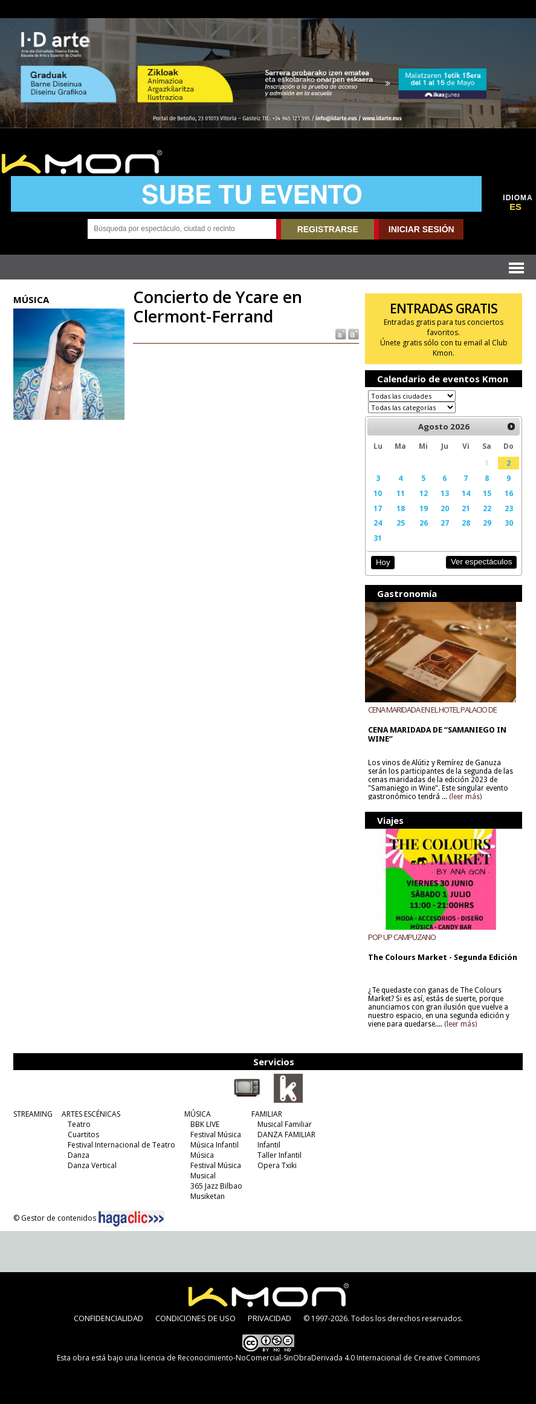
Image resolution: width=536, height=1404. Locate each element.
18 (400, 508)
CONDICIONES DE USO (195, 1318)
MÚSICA (197, 1114)
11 (400, 493)
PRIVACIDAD (269, 1318)
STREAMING (33, 1114)
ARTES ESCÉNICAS (91, 1114)
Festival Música (215, 1134)
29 (487, 522)
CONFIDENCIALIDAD (108, 1318)
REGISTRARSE (327, 229)
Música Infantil (214, 1145)
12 (423, 493)
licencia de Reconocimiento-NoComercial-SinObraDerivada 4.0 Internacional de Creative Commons (310, 1358)
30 (509, 522)
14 (466, 493)
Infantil (268, 1145)
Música (202, 1155)
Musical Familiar (284, 1124)
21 (466, 508)
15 (487, 493)
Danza (78, 1155)
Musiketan (207, 1196)
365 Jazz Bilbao (216, 1186)
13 (445, 493)
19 (423, 508)
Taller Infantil (279, 1155)
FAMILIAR (266, 1114)
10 (377, 493)
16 (509, 493)
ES (515, 207)
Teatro (79, 1124)
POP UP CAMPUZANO (402, 937)
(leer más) (465, 796)
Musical (203, 1176)
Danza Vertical (92, 1165)
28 (466, 522)
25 (400, 522)
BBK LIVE (204, 1124)
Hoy (383, 562)
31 (377, 538)
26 (423, 522)
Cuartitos (83, 1134)
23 (509, 508)
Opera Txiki (277, 1165)
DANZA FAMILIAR (286, 1134)
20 (445, 508)
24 (377, 522)
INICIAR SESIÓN (421, 229)
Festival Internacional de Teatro (121, 1145)
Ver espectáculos (481, 561)
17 (377, 508)
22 (487, 508)
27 (445, 522)
